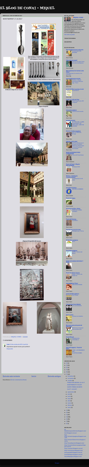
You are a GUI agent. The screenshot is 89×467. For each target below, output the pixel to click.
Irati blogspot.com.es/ (70, 433)
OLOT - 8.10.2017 (72, 389)
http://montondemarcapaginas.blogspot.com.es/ (75, 445)
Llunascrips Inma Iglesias (73, 304)
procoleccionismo (71, 187)
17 (67, 374)
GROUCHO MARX (77, 284)
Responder (10, 349)
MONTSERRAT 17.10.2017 (74, 384)
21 (66, 365)
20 (67, 367)
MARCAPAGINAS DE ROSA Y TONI (74, 261)
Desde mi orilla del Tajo (72, 99)
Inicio (34, 376)
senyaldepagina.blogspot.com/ (73, 456)
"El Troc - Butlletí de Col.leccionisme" (71, 176)
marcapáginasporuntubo (73, 78)
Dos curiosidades (77, 305)
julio (69, 394)
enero (69, 407)
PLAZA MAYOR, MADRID (76, 51)
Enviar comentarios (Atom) (18, 380)
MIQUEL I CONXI (78, 17)
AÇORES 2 (75, 220)
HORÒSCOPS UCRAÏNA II (75, 339)
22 (67, 363)
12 (66, 419)
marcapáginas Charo (72, 283)
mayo (69, 398)
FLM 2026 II (75, 90)
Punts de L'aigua (70, 198)
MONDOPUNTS (70, 120)
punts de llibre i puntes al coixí (75, 89)
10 (67, 423)
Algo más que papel (71, 60)
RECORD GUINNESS (77, 189)
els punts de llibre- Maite (73, 208)
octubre (70, 380)
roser (8, 344)
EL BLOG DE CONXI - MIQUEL (27, 8)
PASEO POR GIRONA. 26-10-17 (76, 382)
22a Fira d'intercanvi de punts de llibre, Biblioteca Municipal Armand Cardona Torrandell (78, 145)
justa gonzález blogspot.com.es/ (73, 452)
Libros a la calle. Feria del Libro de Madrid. (78, 62)
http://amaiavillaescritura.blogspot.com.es (75, 440)
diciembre (71, 376)
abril (69, 401)
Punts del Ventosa (71, 219)
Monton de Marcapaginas (73, 131)
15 (66, 412)
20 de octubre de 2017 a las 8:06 (19, 344)
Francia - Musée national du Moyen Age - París (77, 81)
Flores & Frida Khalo (78, 155)
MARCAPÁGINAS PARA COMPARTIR (73, 153)
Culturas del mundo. (78, 111)
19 (67, 369)
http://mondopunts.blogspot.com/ (74, 443)
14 (67, 414)
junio (69, 396)
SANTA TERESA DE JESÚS (74, 387)
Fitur (73, 241)
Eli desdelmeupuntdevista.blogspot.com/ (75, 430)
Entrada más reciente (11, 376)
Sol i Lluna (75, 295)
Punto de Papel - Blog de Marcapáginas (73, 165)
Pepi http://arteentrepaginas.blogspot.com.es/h (75, 436)
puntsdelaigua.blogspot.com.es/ (73, 454)
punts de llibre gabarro (72, 294)
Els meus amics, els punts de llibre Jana (74, 326)
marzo (69, 403)
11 (66, 421)
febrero (70, 405)
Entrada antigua (54, 376)
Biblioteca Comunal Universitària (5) (77, 328)
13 (66, 417)
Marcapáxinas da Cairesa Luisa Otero (75, 71)
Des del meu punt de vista (73, 229)
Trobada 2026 (76, 166)
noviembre (71, 378)
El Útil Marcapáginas (72, 240)
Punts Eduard (70, 337)
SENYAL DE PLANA (71, 141)
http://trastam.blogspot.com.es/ (73, 448)
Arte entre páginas (71, 110)
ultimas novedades (77, 316)
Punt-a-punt (69, 315)
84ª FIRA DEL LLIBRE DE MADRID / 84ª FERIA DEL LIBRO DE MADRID (78, 124)
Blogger (57, 463)
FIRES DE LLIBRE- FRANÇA (77, 210)
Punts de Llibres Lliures (73, 273)
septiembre (71, 392)
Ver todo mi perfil (69, 34)
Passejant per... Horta (78, 231)
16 (67, 410)
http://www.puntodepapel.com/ (73, 450)
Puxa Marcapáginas (71, 250)
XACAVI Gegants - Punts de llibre (74, 348)
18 (67, 372)
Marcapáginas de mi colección (74, 49)
